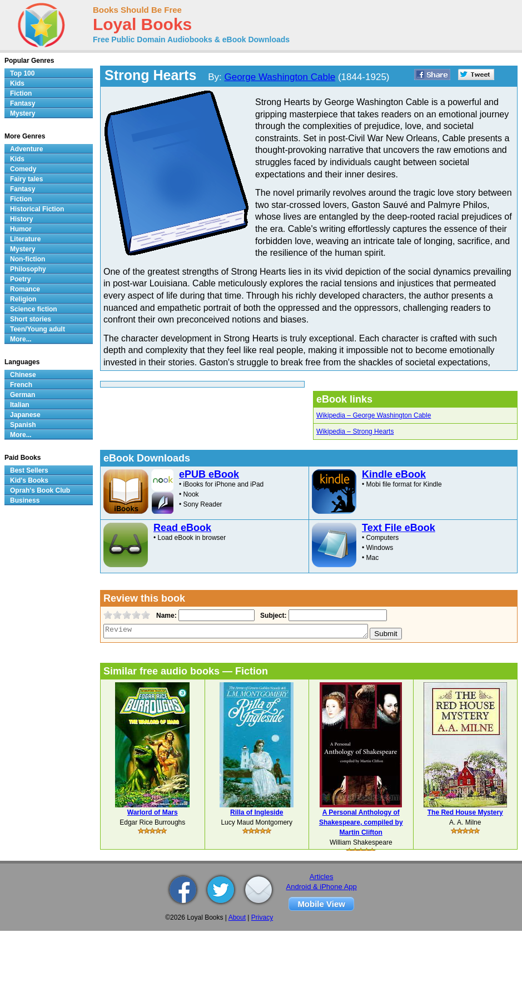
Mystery (22, 113)
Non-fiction (27, 259)
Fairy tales (26, 179)
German (22, 395)
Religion (23, 299)
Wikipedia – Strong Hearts (355, 431)
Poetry (20, 279)
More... (21, 339)
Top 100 (22, 73)
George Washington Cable (279, 77)
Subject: (272, 615)
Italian (19, 405)
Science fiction (33, 309)
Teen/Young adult (37, 329)
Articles (322, 876)
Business (24, 500)
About (237, 917)
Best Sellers (29, 470)
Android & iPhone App (321, 886)
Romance (25, 289)
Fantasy (22, 103)
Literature (25, 239)
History (21, 219)
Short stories (30, 319)
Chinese (23, 375)
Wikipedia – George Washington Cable (373, 415)
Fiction (21, 93)
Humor (21, 229)
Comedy (23, 169)
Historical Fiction (37, 209)
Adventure (26, 149)
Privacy (262, 917)
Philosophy (28, 269)
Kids (17, 83)
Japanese (25, 415)
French (21, 385)
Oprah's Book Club (40, 490)
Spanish (23, 425)
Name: (165, 615)
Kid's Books (29, 480)
